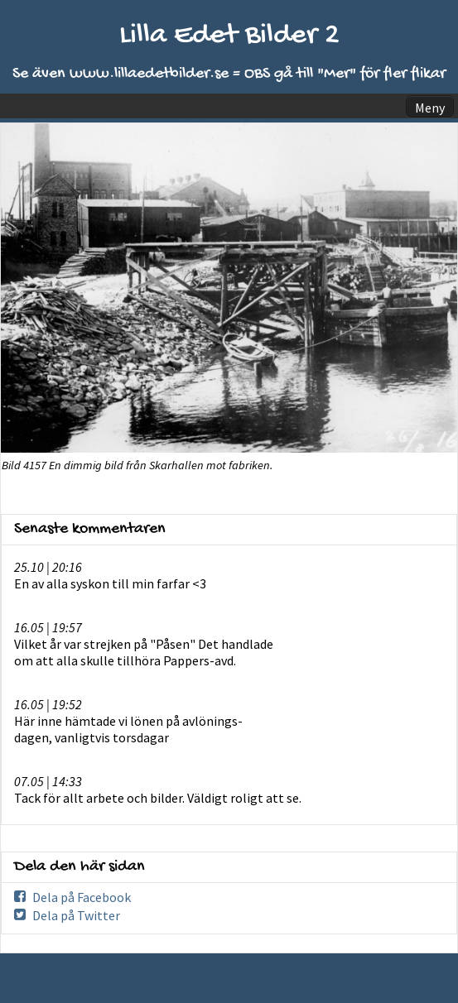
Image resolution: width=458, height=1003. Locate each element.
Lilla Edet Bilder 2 (229, 36)
